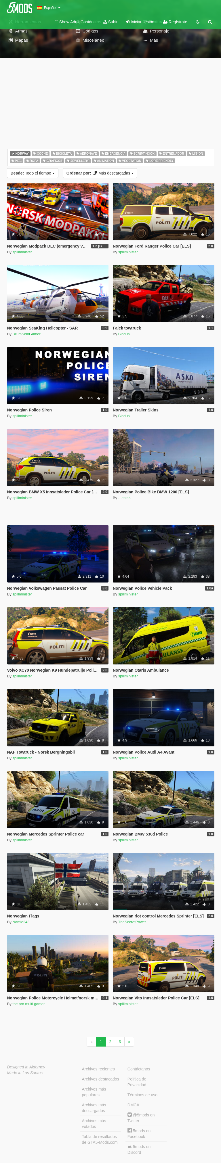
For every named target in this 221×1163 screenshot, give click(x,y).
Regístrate (175, 22)
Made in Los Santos (25, 1072)
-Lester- (124, 498)
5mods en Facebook (138, 1133)
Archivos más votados (94, 1123)
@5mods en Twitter (141, 1117)
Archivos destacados (100, 1079)
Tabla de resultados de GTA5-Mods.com (100, 1139)
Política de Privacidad (136, 1082)
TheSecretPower (132, 922)
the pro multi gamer (28, 1004)
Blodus (124, 334)
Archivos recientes (98, 1069)
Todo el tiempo (33, 173)
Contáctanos (138, 1069)
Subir (110, 22)
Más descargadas (100, 173)
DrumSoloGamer (26, 334)
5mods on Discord (138, 1149)
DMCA (133, 1105)
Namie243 (20, 922)
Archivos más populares (94, 1092)
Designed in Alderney (26, 1067)
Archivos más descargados (94, 1108)
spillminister (22, 252)
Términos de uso (142, 1095)
